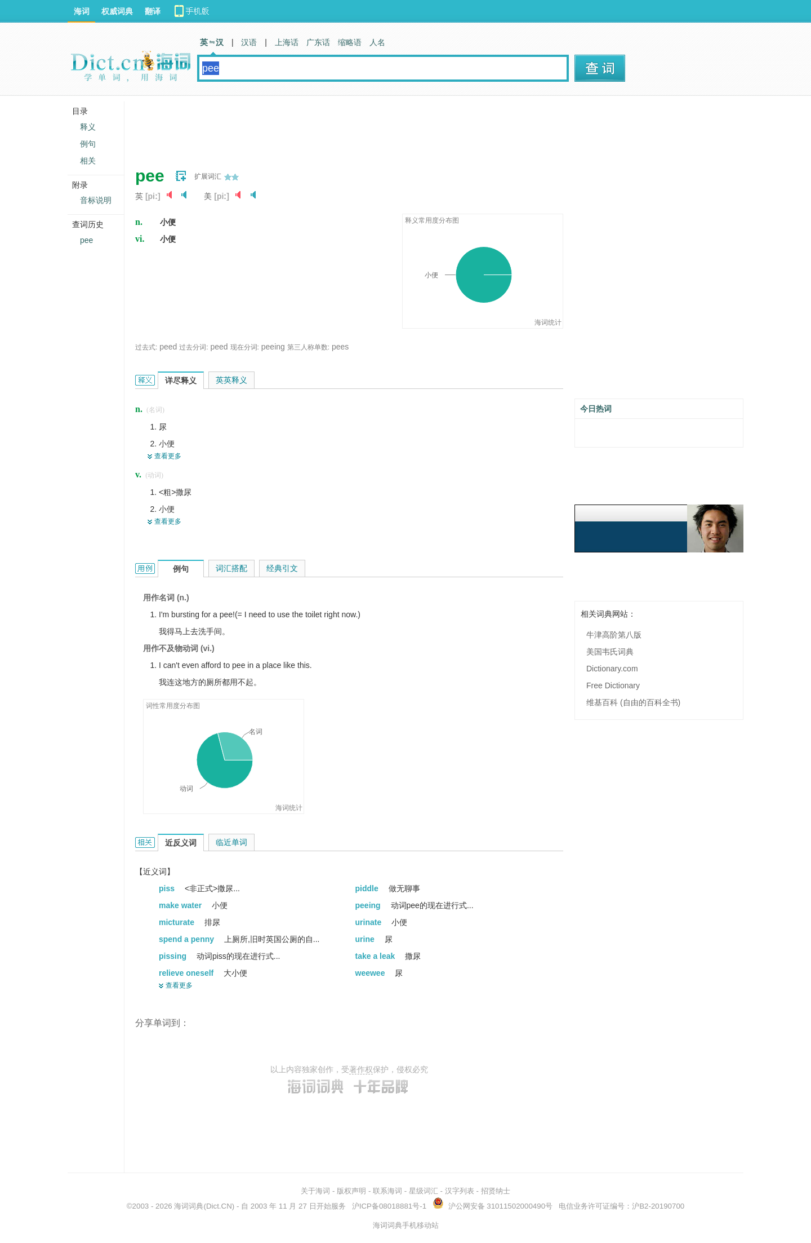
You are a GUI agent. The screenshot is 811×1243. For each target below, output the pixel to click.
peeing (273, 346)
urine (366, 939)
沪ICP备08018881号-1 (389, 1206)
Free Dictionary (613, 685)
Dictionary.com (612, 668)
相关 (88, 160)
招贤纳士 (495, 1191)
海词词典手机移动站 (406, 1225)
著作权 (361, 1069)
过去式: (146, 347)
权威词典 (117, 11)
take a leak (376, 956)
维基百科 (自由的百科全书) (633, 702)
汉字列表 (459, 1191)
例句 (88, 143)
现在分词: (244, 347)
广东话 (318, 42)
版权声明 (351, 1191)
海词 (82, 11)
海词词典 (188, 1206)
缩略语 (350, 42)
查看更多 (167, 456)
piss (168, 888)
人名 (377, 42)
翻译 (153, 11)
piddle (368, 888)
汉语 (249, 42)
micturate (178, 922)
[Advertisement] (340, 126)
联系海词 (387, 1191)
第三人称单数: (308, 347)
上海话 (286, 42)
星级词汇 (423, 1191)
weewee (371, 972)
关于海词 (315, 1191)
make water (181, 905)
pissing (174, 956)
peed (168, 346)
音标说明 (96, 200)
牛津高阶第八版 (613, 634)
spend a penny (187, 939)
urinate (369, 922)
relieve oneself (187, 972)
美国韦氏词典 (610, 651)
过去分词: (193, 347)
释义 (88, 126)
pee (86, 240)
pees (340, 346)
